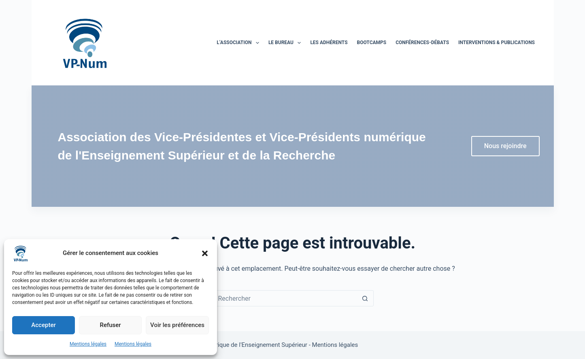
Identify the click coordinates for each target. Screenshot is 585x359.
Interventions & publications (496, 42)
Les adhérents (328, 42)
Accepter (43, 325)
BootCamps (372, 42)
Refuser (110, 325)
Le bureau (286, 43)
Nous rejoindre (505, 146)
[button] (205, 253)
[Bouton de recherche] (365, 298)
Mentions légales (88, 344)
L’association (239, 43)
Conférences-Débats (422, 42)
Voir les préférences (177, 325)
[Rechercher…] (284, 298)
